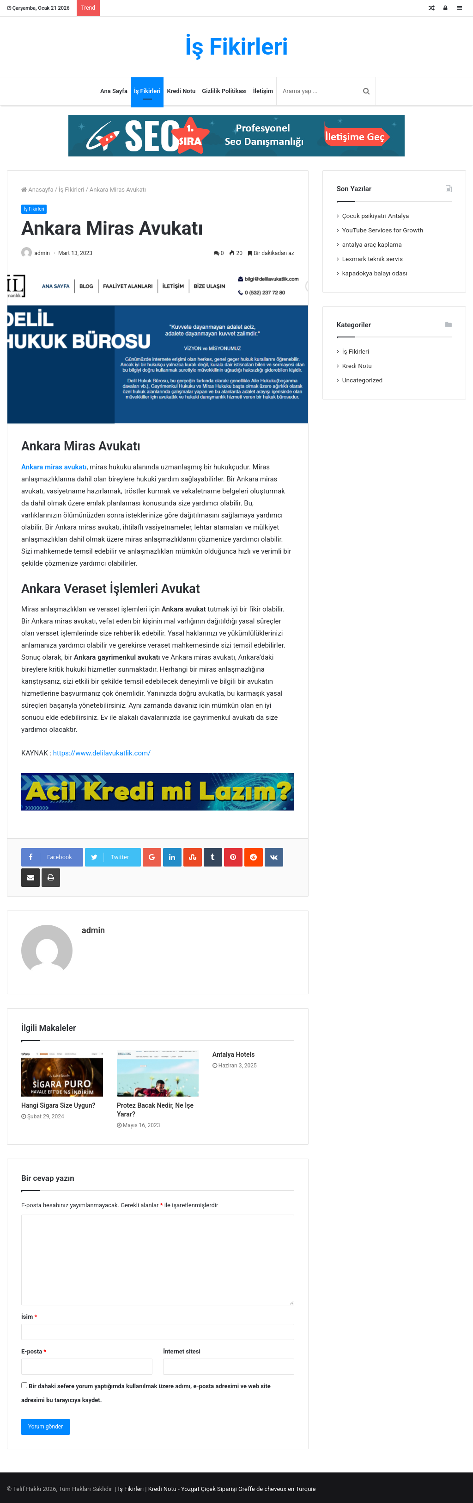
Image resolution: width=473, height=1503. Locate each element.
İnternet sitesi (181, 1348)
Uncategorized (362, 380)
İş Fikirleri (147, 90)
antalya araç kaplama (372, 244)
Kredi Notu (181, 90)
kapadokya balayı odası (374, 273)
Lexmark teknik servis (372, 258)
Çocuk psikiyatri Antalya (375, 215)
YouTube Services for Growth (382, 230)
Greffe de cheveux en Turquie (276, 1486)
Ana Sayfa (113, 90)
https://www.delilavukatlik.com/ (102, 754)
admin (45, 253)
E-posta (33, 1348)
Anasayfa (37, 189)
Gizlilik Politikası (224, 90)
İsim (29, 1313)
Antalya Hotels (233, 1052)
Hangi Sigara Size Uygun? (58, 1102)
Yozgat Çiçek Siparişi (209, 1486)
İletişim (263, 90)
